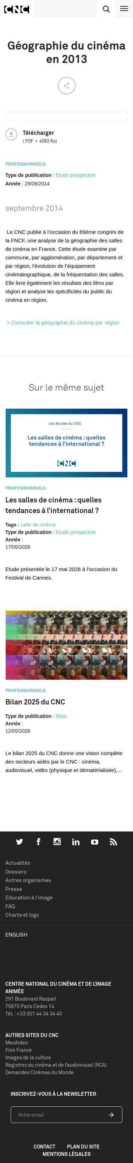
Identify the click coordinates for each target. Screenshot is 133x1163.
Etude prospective (75, 175)
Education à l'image (28, 897)
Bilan (61, 716)
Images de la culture (28, 1057)
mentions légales (67, 1154)
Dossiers (16, 871)
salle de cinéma (38, 525)
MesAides (16, 1043)
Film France (18, 1050)
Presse (13, 889)
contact (44, 1147)
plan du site (83, 1147)
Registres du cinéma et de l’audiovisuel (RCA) (56, 1065)
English (16, 934)
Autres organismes (28, 880)
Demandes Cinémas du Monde (39, 1072)
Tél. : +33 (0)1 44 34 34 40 (33, 1014)
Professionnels (25, 164)
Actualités (17, 862)
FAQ (10, 906)
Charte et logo (22, 914)
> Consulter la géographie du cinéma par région (62, 322)
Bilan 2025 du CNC (35, 701)
